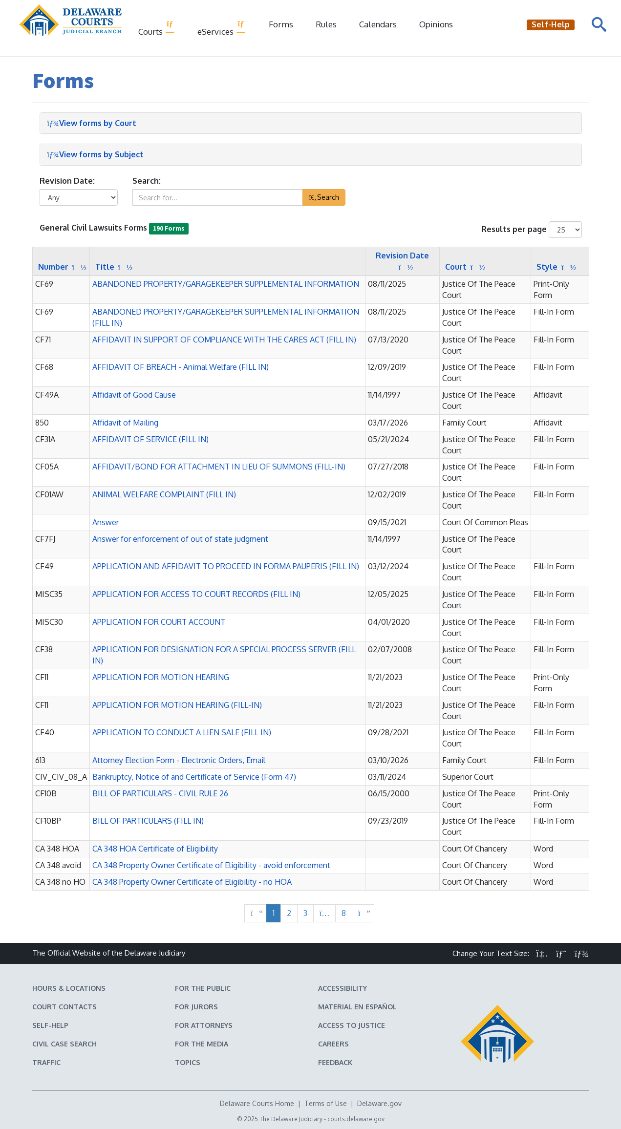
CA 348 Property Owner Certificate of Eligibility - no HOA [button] (192, 882)
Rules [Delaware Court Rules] (326, 24)
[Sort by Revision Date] (402, 261)
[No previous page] (255, 913)
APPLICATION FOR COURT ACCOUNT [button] (158, 622)
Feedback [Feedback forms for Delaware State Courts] (335, 1062)
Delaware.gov (379, 1103)
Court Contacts (64, 1006)
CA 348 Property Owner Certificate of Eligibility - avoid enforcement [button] (211, 865)
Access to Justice (351, 1025)
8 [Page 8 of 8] (344, 913)
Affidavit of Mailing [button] (125, 422)
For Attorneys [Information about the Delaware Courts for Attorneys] (204, 1025)
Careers (333, 1044)
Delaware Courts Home (257, 1103)
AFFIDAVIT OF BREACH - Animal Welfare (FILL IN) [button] (180, 367)
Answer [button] (105, 522)
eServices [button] (221, 28)
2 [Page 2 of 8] (289, 913)
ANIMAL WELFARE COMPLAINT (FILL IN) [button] (164, 494)
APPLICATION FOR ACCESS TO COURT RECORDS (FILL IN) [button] (196, 594)
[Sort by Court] (462, 267)
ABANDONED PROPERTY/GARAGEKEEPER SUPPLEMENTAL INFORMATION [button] (225, 284)
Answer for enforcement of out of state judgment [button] (180, 539)
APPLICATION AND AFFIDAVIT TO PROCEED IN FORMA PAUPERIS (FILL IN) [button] (225, 566)
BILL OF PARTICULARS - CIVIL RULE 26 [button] (160, 793)
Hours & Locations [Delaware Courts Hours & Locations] (69, 988)
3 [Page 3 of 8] (305, 913)
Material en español (357, 1006)
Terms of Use (325, 1103)
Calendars (378, 24)
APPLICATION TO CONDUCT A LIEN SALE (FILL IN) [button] (181, 732)
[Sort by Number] (60, 267)
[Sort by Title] (111, 267)
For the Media (201, 1044)
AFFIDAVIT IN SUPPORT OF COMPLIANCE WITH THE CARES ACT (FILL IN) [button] (224, 339)
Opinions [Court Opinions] (436, 24)
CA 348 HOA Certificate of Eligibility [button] (155, 848)
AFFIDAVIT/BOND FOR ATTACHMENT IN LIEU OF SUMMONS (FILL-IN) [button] (218, 466)
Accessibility (342, 988)
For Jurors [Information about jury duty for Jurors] (196, 1006)
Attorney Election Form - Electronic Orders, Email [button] (178, 760)
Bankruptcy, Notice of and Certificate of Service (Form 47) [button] (194, 777)
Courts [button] (156, 28)
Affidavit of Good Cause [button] (134, 395)
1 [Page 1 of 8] (274, 913)
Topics (187, 1062)
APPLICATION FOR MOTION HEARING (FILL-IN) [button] (177, 705)
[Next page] (363, 913)
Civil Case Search (64, 1044)
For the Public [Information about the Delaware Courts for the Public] (203, 988)
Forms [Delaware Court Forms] (281, 24)
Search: (146, 181)
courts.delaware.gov (356, 1119)
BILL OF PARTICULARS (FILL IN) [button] (148, 821)
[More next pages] (324, 913)
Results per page (514, 229)
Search (324, 197)
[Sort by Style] (554, 267)
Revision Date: (67, 181)
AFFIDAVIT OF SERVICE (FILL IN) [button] (150, 439)
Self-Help (50, 1025)
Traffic (46, 1062)
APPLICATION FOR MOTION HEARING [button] (160, 677)
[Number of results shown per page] (565, 229)
